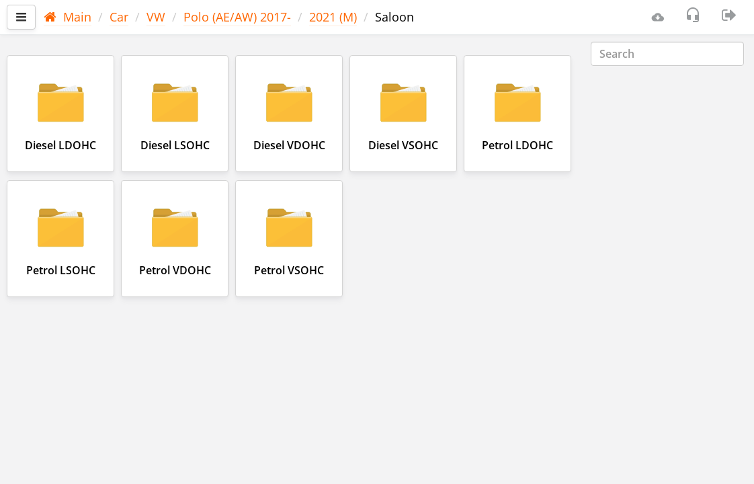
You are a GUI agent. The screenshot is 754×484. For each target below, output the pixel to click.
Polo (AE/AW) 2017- (237, 17)
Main (67, 17)
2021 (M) (333, 17)
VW (155, 17)
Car (119, 17)
